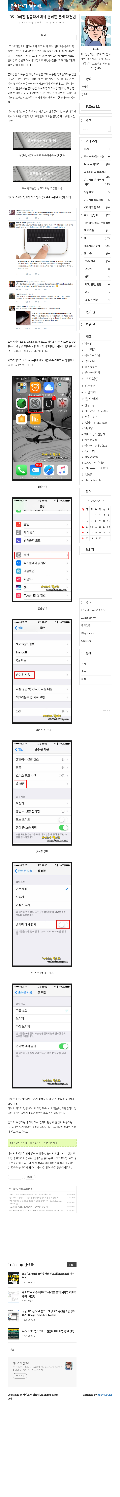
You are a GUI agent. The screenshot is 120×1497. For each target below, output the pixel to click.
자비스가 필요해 (21, 1413)
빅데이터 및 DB (97, 207)
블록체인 (91, 459)
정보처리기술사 (97, 246)
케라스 (88, 526)
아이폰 (100, 543)
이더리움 (90, 430)
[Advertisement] (42, 67)
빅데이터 (89, 442)
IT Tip (15, 1239)
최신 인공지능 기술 (97, 156)
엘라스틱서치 (92, 453)
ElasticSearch (92, 561)
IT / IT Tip (42, 22)
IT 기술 (97, 253)
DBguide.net (88, 714)
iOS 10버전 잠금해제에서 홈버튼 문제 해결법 (42, 17)
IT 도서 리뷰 (97, 299)
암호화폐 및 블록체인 (97, 173)
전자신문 (85, 706)
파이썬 (88, 424)
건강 (97, 292)
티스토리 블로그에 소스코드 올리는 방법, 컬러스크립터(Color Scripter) (34, 1261)
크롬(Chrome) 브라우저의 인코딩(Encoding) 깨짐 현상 (28, 1245)
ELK (105, 549)
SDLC (87, 543)
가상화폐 (90, 473)
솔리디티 (89, 532)
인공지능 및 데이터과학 (97, 182)
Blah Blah (97, 261)
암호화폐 (91, 479)
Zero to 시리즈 (97, 164)
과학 (97, 276)
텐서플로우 (90, 447)
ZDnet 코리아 (88, 698)
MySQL (88, 509)
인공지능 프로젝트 (97, 200)
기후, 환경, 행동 (97, 284)
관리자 (84, 86)
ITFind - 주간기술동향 (93, 690)
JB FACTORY (105, 1445)
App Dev (97, 192)
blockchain (91, 538)
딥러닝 (104, 491)
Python (102, 526)
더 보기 (71, 1315)
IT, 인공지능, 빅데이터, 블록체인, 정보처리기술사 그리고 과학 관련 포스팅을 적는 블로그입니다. (38, 1419)
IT (10, 1239)
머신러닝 (89, 491)
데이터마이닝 (92, 436)
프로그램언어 (97, 215)
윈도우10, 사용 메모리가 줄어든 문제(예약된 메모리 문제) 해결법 (32, 1248)
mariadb (102, 503)
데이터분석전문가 (94, 515)
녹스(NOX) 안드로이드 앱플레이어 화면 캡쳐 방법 (27, 1257)
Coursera (86, 721)
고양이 (97, 269)
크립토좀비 (90, 549)
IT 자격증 (97, 230)
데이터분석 (90, 520)
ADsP (88, 555)
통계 (87, 497)
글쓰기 (84, 94)
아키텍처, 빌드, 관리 (97, 223)
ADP (88, 503)
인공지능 (89, 486)
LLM (97, 149)
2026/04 (95, 581)
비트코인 (90, 466)
